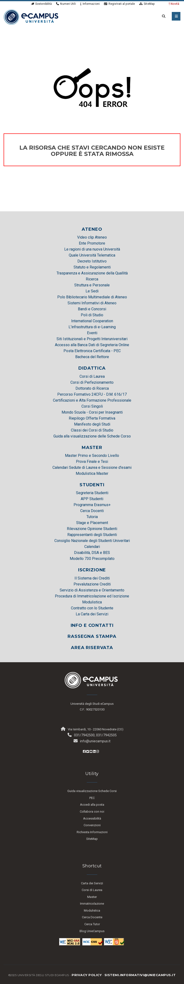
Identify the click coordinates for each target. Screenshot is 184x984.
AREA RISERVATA (92, 647)
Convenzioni (92, 825)
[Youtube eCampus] (91, 751)
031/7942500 (84, 735)
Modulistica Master (92, 473)
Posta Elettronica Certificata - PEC (92, 351)
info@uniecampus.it (95, 741)
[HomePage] (31, 17)
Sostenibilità (41, 3)
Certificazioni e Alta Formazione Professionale (92, 400)
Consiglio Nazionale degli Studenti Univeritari (92, 540)
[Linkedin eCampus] (94, 751)
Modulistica (92, 602)
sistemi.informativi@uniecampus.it (140, 975)
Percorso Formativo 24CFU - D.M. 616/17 (92, 394)
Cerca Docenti (92, 510)
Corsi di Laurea (92, 376)
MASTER (92, 447)
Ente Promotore (92, 243)
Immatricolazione (92, 903)
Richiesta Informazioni (92, 832)
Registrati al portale (119, 3)
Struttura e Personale (92, 285)
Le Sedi (92, 291)
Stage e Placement (92, 522)
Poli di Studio (92, 315)
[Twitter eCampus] (87, 751)
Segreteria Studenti (92, 493)
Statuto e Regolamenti (92, 267)
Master (92, 897)
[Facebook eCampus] (84, 751)
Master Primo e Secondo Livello (92, 455)
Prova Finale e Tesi (92, 461)
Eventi (92, 333)
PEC (92, 798)
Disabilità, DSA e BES (92, 552)
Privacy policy (87, 975)
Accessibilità (92, 818)
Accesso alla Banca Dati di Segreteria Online (92, 345)
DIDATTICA (92, 368)
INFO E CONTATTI (92, 625)
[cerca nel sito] (162, 16)
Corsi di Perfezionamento (92, 382)
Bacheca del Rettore (92, 357)
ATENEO (92, 229)
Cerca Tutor (92, 924)
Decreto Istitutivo (92, 261)
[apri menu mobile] (176, 16)
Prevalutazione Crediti (92, 584)
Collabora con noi (92, 811)
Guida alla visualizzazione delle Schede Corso (92, 436)
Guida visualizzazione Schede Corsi (92, 791)
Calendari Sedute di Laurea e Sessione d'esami (92, 467)
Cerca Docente (92, 917)
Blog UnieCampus (92, 931)
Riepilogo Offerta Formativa (92, 418)
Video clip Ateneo (92, 237)
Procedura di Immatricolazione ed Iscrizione (92, 596)
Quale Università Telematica (92, 255)
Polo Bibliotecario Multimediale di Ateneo (92, 297)
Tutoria (92, 516)
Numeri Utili (66, 3)
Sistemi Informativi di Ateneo (92, 303)
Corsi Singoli (92, 406)
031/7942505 (106, 735)
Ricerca (92, 279)
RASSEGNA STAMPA (92, 636)
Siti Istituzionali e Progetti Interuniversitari (92, 339)
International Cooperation (92, 321)
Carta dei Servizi (92, 883)
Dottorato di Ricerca (92, 388)
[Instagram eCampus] (97, 751)
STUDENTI (92, 484)
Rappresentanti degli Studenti (92, 534)
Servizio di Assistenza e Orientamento (92, 590)
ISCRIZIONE (92, 570)
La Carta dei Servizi (92, 614)
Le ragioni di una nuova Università (92, 249)
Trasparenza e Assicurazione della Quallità (92, 273)
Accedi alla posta (92, 804)
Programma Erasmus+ (92, 505)
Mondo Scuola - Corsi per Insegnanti (92, 412)
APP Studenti (92, 499)
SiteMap (147, 3)
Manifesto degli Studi (92, 424)
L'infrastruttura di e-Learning (92, 327)
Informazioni (90, 3)
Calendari (92, 546)
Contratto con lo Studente (92, 608)
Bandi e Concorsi (92, 309)
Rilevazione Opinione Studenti (92, 528)
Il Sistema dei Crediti (92, 578)
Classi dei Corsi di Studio (92, 430)
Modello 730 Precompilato (92, 558)
